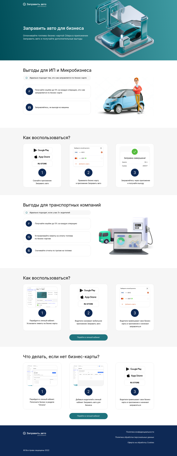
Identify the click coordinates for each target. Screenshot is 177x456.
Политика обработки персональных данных (134, 437)
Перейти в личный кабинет (88, 337)
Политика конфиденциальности (140, 432)
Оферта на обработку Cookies (141, 442)
